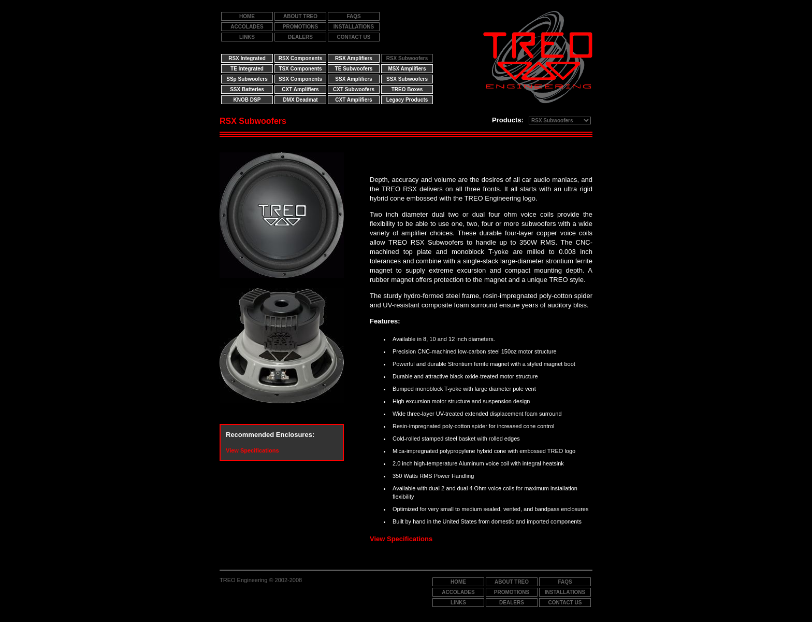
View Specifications (252, 450)
